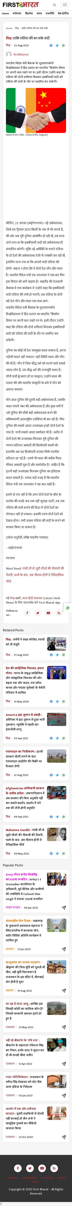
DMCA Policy (30, 1178)
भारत (39, 13)
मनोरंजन (17, 13)
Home (5, 13)
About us (13, 1178)
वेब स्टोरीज (63, 13)
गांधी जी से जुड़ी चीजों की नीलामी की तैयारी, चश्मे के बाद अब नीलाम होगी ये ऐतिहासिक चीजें (35, 575)
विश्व (17, 28)
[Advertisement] (36, 176)
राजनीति (50, 13)
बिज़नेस (29, 13)
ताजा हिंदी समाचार (32, 598)
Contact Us (47, 1178)
